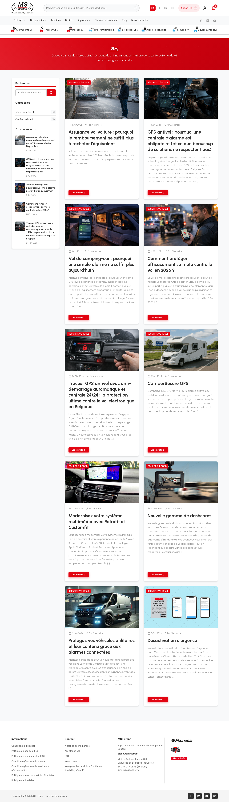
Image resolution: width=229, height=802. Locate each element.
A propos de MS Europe (77, 745)
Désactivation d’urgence (172, 640)
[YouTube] (215, 21)
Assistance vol (72, 751)
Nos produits (38, 20)
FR (152, 8)
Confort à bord (78, 466)
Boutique (56, 20)
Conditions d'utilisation (24, 745)
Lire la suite (79, 192)
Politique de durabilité (23, 780)
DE (172, 8)
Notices (69, 20)
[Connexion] (205, 8)
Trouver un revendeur (106, 20)
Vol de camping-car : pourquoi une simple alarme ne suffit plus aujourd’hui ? (40, 187)
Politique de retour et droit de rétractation (33, 775)
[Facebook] (201, 21)
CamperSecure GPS (168, 383)
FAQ (67, 756)
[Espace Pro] (189, 8)
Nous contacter (139, 20)
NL (159, 8)
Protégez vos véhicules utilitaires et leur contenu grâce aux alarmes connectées (101, 646)
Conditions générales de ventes (28, 761)
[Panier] (214, 8)
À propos (84, 20)
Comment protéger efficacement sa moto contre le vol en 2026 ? (38, 206)
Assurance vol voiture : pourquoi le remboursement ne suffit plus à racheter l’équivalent (101, 137)
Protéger (20, 20)
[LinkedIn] (208, 21)
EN (165, 8)
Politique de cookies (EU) (25, 751)
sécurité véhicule (78, 82)
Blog (124, 20)
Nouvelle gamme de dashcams (179, 515)
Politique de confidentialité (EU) (28, 756)
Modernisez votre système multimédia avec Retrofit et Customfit (96, 521)
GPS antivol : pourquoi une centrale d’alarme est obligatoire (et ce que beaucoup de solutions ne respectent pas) (40, 165)
